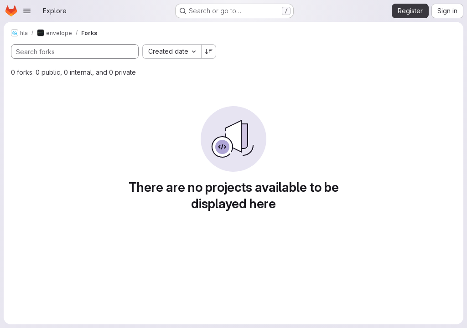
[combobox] (171, 51)
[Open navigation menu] (27, 11)
